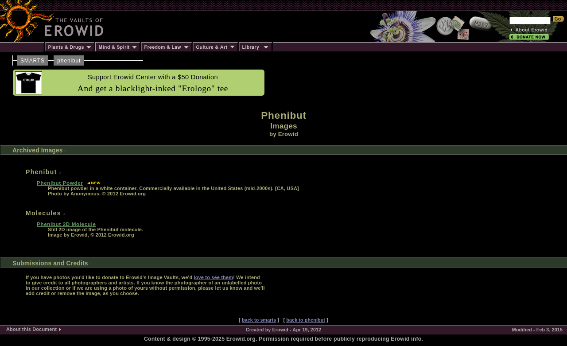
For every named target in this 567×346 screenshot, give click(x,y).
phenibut (69, 61)
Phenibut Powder (60, 183)
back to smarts (259, 320)
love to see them (213, 277)
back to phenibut (305, 320)
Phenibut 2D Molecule (66, 224)
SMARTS (32, 61)
